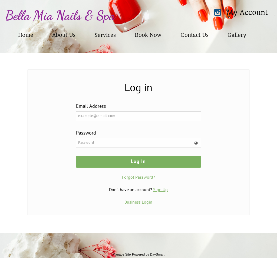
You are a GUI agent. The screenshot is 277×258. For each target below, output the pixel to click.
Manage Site (122, 254)
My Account (247, 12)
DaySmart (157, 254)
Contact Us (194, 35)
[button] (196, 143)
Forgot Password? (138, 177)
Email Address (91, 106)
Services (105, 35)
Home (25, 35)
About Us (63, 35)
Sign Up (160, 190)
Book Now (148, 35)
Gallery (236, 35)
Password (86, 133)
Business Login (138, 202)
